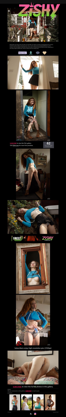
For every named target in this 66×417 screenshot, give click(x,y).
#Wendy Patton (22, 52)
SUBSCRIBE (13, 143)
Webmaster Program (55, 412)
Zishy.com (16, 145)
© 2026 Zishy (9, 412)
